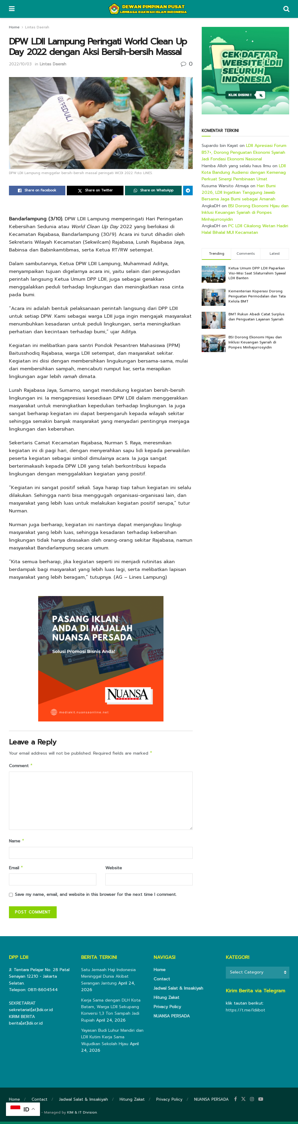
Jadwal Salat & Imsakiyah (178, 991)
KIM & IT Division (82, 1114)
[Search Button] (286, 9)
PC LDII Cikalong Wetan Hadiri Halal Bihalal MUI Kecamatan (245, 229)
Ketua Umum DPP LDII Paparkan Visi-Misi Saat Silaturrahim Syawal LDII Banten (257, 273)
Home (14, 27)
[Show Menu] (12, 9)
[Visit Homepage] (148, 9)
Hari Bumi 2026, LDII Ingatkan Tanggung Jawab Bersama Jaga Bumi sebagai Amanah (239, 192)
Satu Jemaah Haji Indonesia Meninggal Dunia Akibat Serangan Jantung (108, 979)
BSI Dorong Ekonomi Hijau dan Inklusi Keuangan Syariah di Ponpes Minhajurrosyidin (245, 212)
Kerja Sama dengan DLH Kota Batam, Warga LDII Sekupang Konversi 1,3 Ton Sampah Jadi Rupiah (110, 1012)
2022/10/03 (20, 64)
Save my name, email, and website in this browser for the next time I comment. (96, 897)
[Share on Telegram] (188, 190)
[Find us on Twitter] (243, 1101)
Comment (21, 766)
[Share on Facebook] (37, 190)
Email (16, 870)
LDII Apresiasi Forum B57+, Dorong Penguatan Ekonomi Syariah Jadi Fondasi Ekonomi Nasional (244, 152)
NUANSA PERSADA (172, 1018)
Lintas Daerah (37, 27)
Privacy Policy (167, 1009)
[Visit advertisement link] (245, 70)
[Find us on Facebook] (235, 1101)
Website (113, 870)
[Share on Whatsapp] (153, 190)
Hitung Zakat (166, 1000)
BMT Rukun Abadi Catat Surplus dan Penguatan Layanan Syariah (256, 316)
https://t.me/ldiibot (245, 1012)
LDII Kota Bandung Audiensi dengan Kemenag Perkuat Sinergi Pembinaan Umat (244, 172)
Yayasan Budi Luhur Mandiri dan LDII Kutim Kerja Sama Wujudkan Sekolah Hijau (112, 1039)
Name (17, 842)
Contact (162, 981)
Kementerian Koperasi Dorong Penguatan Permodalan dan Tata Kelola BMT (257, 296)
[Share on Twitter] (95, 190)
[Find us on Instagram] (252, 1101)
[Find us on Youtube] (260, 1101)
